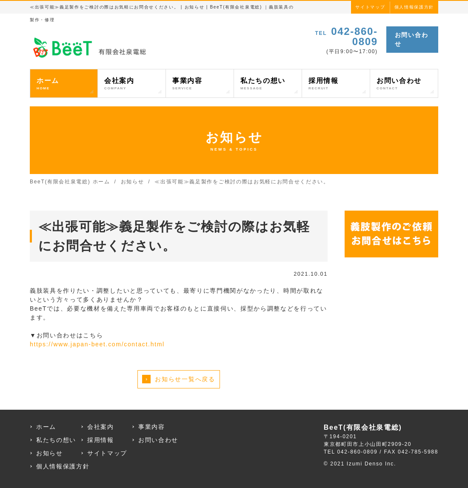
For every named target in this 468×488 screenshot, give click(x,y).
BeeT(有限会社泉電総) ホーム (70, 182)
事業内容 (199, 84)
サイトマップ (370, 7)
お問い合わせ (411, 39)
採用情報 (335, 84)
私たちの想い (267, 84)
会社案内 (131, 84)
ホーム (64, 84)
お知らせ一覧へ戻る (185, 379)
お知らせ (132, 182)
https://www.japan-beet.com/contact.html (97, 344)
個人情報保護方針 (414, 7)
